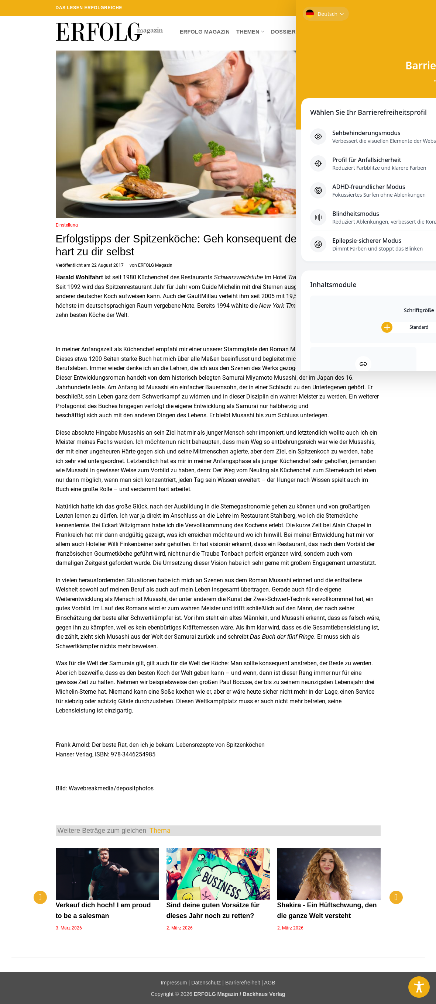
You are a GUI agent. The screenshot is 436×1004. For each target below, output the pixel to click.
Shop (310, 32)
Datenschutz (206, 983)
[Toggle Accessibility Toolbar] (419, 987)
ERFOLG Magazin (205, 32)
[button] (375, 31)
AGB (269, 983)
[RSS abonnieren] (363, 8)
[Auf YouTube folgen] (377, 8)
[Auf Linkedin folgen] (370, 8)
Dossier (283, 32)
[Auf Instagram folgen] (341, 8)
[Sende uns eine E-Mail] (355, 8)
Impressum (174, 983)
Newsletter (343, 32)
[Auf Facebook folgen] (334, 8)
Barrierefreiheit (242, 983)
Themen (250, 31)
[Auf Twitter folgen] (348, 8)
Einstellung (67, 225)
